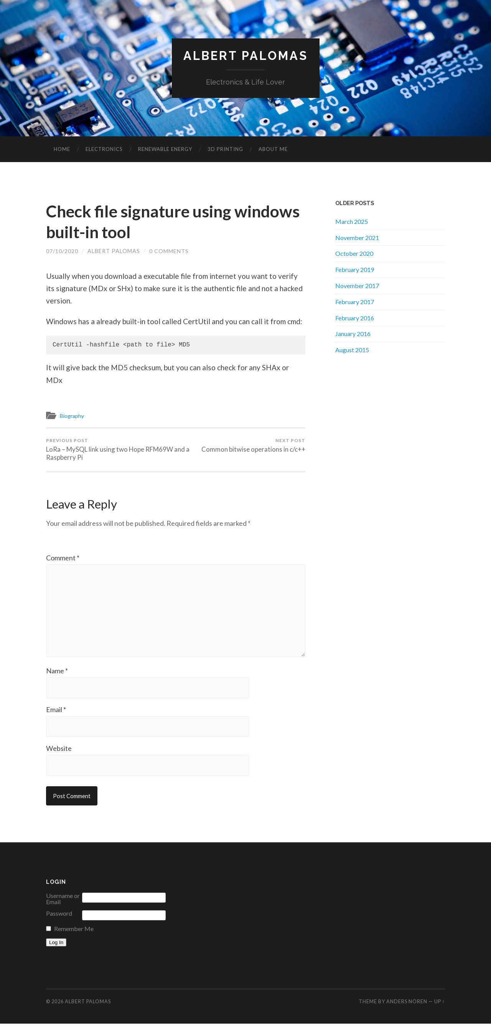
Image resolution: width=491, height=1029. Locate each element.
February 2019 (354, 269)
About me (273, 149)
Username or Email (63, 904)
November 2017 (357, 286)
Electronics (104, 149)
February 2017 (354, 301)
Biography (73, 416)
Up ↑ (439, 1007)
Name (57, 674)
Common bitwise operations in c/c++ (253, 445)
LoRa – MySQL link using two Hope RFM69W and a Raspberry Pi (109, 449)
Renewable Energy (165, 149)
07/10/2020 (62, 251)
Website (59, 753)
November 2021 (357, 237)
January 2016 (353, 334)
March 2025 (351, 221)
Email (56, 714)
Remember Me (74, 934)
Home (62, 149)
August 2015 (352, 350)
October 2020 (354, 253)
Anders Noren (406, 1007)
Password (59, 919)
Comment (62, 558)
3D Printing (225, 149)
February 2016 (354, 317)
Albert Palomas (245, 56)
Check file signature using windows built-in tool (144, 221)
